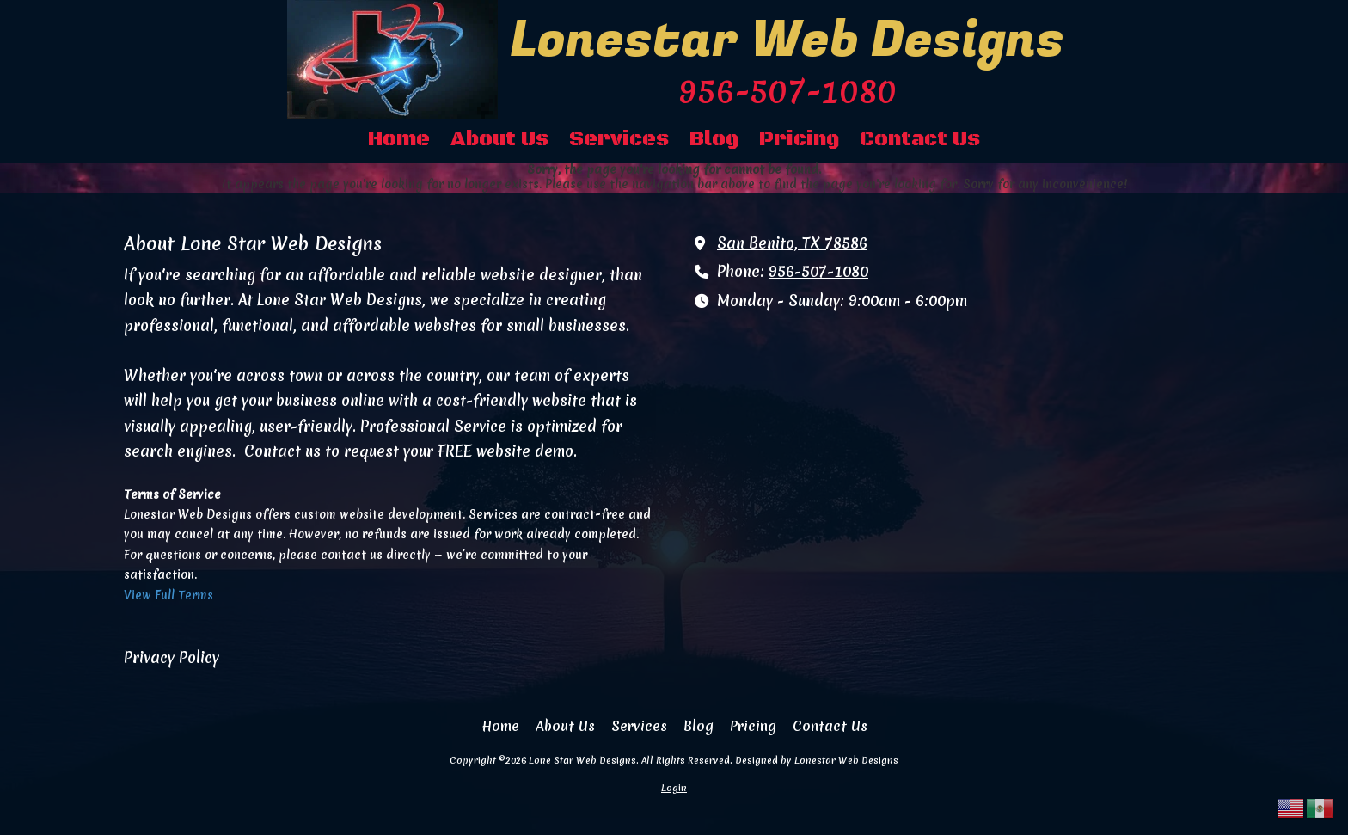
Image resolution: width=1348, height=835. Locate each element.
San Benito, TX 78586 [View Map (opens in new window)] (792, 243)
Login (674, 788)
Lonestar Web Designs (787, 40)
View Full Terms (168, 595)
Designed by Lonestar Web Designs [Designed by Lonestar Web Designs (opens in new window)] (816, 760)
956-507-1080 (818, 271)
